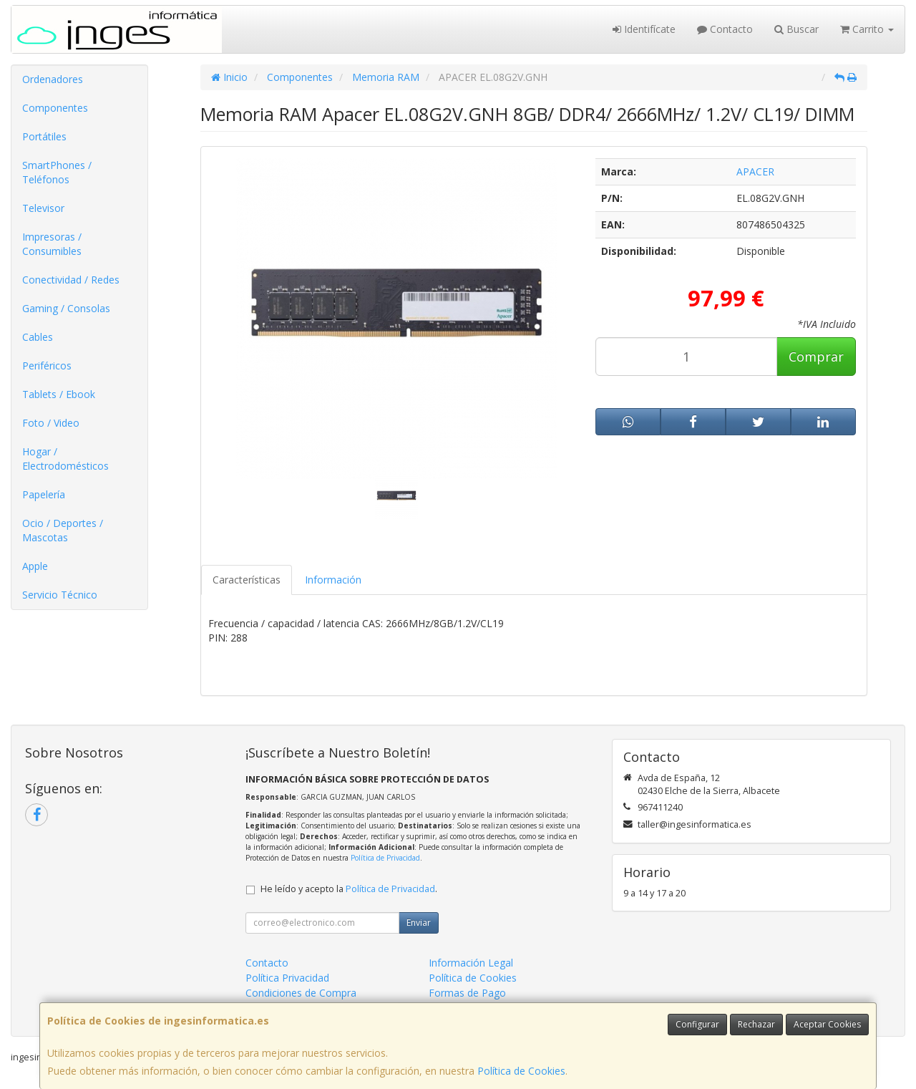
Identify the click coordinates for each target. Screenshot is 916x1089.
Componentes (55, 108)
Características (247, 579)
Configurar (697, 1024)
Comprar (816, 356)
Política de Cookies (521, 1071)
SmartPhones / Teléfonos (57, 172)
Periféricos (47, 365)
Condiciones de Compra (300, 993)
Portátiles (44, 136)
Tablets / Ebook (58, 394)
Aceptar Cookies (827, 1024)
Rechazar (756, 1024)
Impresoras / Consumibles (52, 244)
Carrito (867, 29)
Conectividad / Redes (71, 279)
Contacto (725, 29)
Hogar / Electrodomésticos (65, 459)
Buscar (796, 29)
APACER (755, 171)
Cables (37, 337)
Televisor (43, 208)
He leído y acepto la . (348, 889)
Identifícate (644, 29)
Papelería (43, 494)
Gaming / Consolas (66, 308)
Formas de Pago (467, 993)
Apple (35, 566)
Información (333, 579)
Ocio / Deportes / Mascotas (62, 530)
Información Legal (471, 962)
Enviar (418, 922)
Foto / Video (50, 423)
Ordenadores (52, 79)
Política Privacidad (287, 977)
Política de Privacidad (385, 858)
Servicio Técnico (59, 594)
